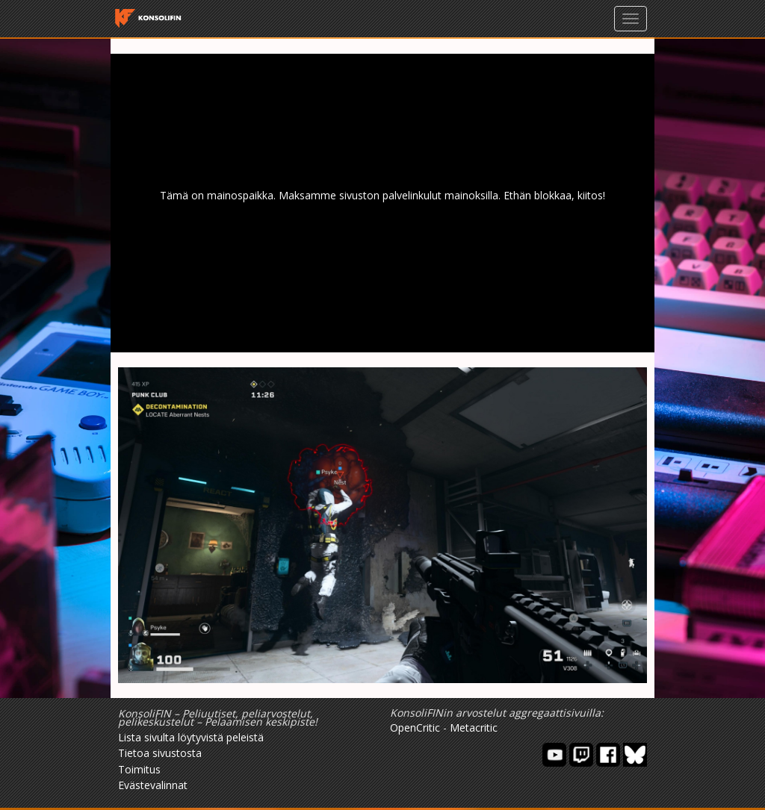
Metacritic (474, 727)
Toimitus (139, 769)
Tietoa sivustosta (160, 753)
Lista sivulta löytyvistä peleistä (191, 737)
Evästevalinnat (153, 785)
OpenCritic (415, 727)
